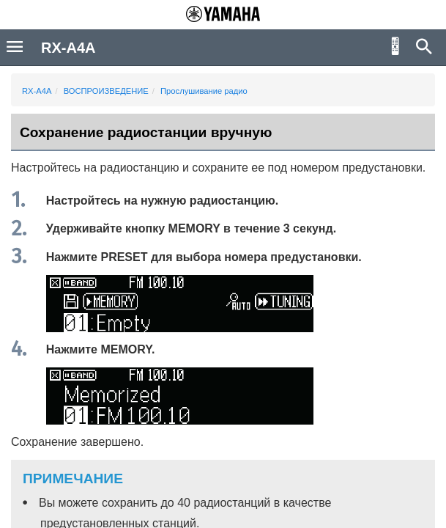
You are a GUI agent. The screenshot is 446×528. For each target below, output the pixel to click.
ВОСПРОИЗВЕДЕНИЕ (106, 91)
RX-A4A (36, 91)
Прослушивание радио (204, 91)
